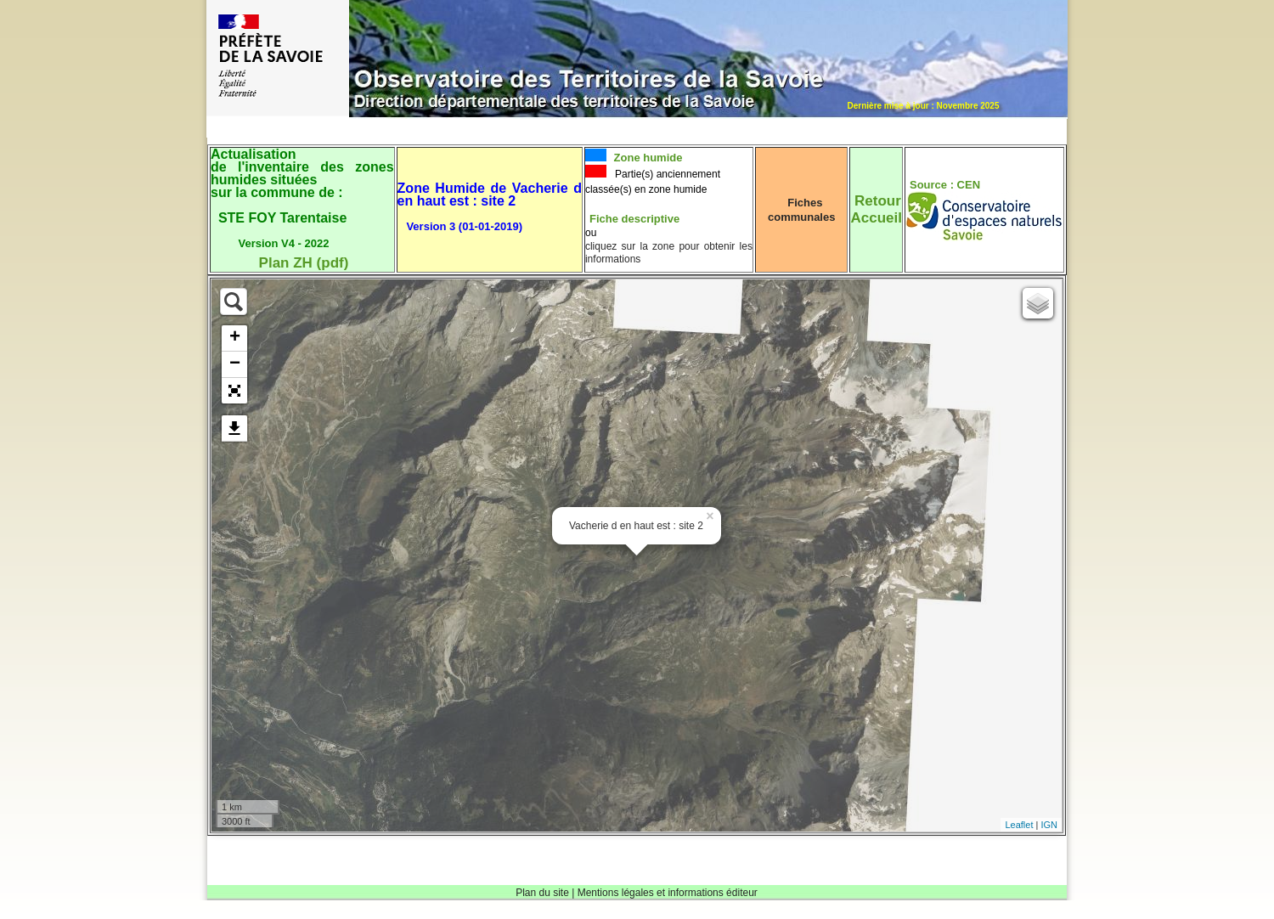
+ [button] (234, 338)
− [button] (234, 364)
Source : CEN (945, 184)
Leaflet (1019, 825)
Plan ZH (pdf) (304, 263)
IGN (1048, 825)
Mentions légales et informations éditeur (668, 893)
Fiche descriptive (634, 218)
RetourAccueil (875, 209)
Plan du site (542, 893)
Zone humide (647, 157)
